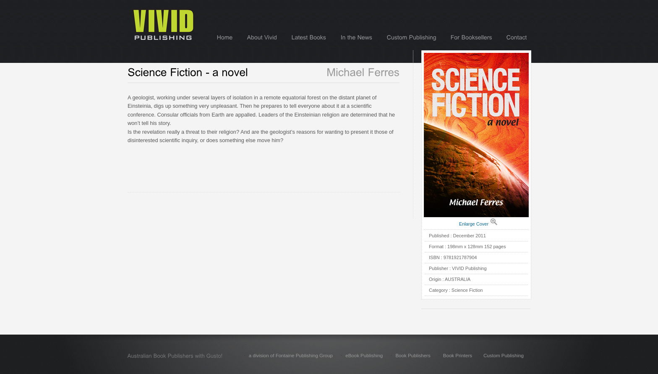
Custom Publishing (503, 355)
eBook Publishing (364, 355)
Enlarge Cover (473, 223)
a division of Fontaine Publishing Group (291, 355)
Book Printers (457, 355)
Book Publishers (412, 355)
